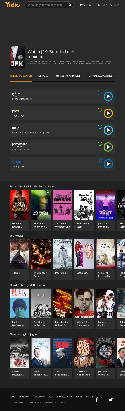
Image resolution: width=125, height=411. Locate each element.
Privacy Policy (34, 402)
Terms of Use (50, 402)
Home (12, 397)
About (79, 397)
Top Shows (24, 397)
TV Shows (86, 5)
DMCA (62, 402)
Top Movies (39, 397)
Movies (103, 5)
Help (51, 397)
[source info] (99, 93)
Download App (64, 397)
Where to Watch (21, 76)
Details (43, 76)
